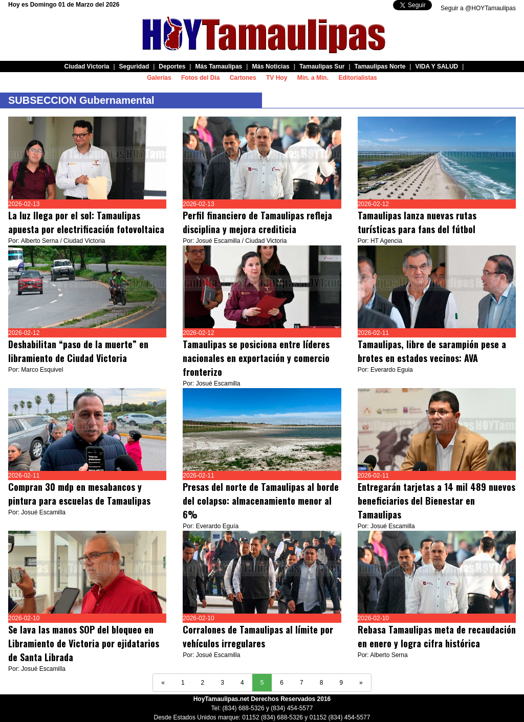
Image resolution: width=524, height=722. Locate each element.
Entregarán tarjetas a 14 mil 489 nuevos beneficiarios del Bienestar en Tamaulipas (436, 500)
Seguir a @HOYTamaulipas (478, 8)
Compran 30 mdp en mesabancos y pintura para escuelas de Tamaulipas (79, 493)
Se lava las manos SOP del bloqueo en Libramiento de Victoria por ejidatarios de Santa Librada (83, 643)
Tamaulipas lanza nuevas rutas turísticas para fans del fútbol (417, 222)
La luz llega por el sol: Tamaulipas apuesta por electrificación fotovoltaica (86, 222)
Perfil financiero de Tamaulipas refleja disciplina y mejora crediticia (257, 222)
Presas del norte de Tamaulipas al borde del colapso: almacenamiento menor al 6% (261, 500)
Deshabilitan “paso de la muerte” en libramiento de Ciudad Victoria (78, 351)
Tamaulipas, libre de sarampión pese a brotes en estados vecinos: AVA (432, 351)
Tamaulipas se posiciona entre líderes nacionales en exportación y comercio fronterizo (256, 357)
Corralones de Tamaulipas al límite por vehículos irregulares (258, 636)
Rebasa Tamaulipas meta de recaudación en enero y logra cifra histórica (437, 636)
